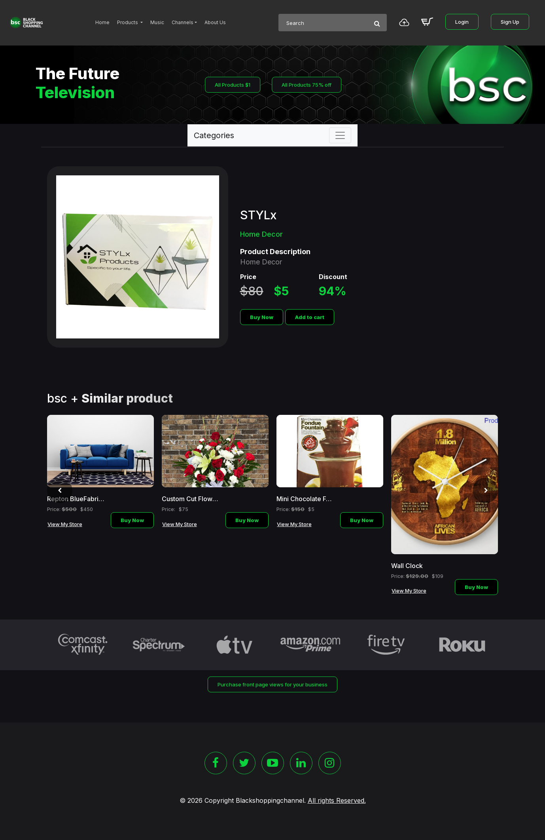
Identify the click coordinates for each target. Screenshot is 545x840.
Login (462, 22)
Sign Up (510, 22)
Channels (182, 22)
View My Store (64, 524)
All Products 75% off (306, 85)
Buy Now (261, 317)
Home (102, 22)
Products (128, 22)
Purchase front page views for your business (272, 684)
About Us (215, 22)
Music (157, 22)
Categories (214, 135)
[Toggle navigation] (340, 135)
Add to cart (309, 317)
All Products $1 (232, 85)
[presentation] (59, 490)
